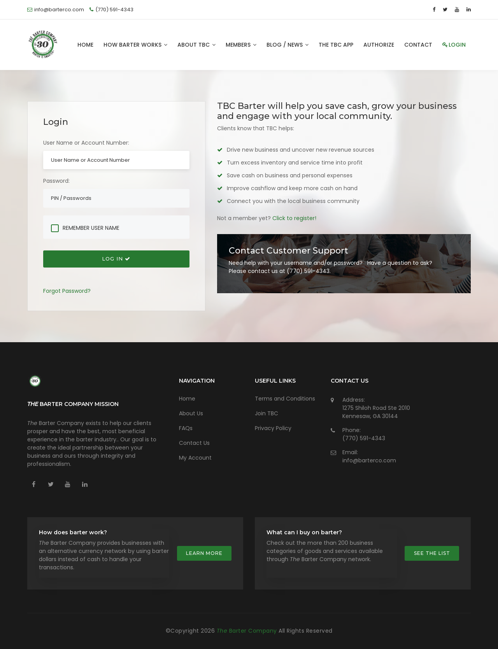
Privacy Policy (273, 428)
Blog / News (288, 45)
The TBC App (336, 45)
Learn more (204, 553)
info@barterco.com (369, 460)
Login (454, 45)
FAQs (186, 428)
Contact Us (194, 443)
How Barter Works (135, 45)
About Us (191, 413)
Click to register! (294, 218)
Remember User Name (91, 228)
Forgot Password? (67, 291)
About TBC (196, 45)
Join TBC (266, 413)
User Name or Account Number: (86, 143)
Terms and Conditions (285, 398)
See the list (432, 553)
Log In (116, 258)
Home (85, 45)
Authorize (378, 45)
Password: (56, 181)
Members (241, 45)
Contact (418, 45)
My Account (195, 458)
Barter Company (248, 631)
